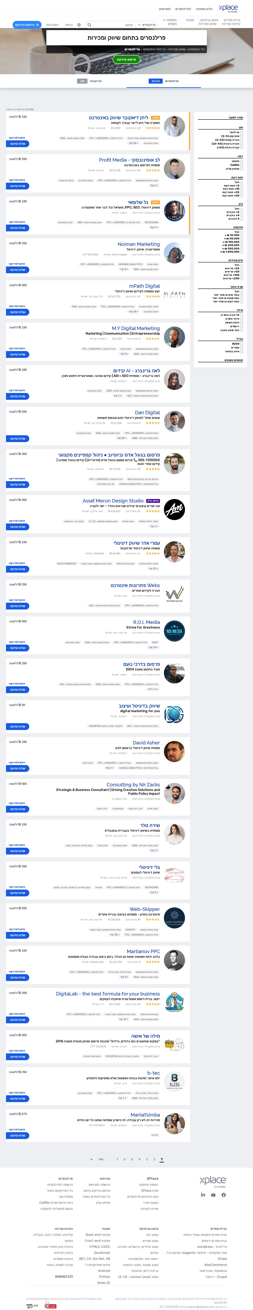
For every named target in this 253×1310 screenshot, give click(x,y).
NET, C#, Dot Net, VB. (94, 1259)
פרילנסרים (164, 81)
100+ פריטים (231, 274)
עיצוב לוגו (152, 1235)
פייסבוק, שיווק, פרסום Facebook (105, 726)
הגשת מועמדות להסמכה (56, 1209)
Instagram (151, 222)
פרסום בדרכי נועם (141, 664)
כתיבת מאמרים (63, 1259)
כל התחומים (196, 49)
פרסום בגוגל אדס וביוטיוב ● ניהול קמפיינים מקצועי (109, 455)
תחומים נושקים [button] (234, 360)
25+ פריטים (232, 268)
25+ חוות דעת (230, 192)
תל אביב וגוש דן (230, 314)
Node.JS (104, 1283)
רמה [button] (240, 156)
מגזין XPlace (149, 1191)
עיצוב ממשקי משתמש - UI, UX (103, 521)
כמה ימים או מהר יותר (226, 294)
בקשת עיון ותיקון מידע (38, 1299)
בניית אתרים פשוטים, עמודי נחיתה (143, 138)
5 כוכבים (234, 218)
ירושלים (234, 326)
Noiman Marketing (139, 244)
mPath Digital (144, 286)
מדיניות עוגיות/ (77, 1299)
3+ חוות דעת (231, 185)
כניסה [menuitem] (69, 25)
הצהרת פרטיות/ (59, 1299)
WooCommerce (66, 563)
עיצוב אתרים (128, 521)
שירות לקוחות (149, 1209)
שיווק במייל (103, 845)
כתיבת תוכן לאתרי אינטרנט (55, 1247)
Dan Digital (147, 412)
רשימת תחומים (148, 1184)
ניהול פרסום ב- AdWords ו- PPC (105, 138)
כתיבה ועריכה (64, 1229)
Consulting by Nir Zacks (133, 785)
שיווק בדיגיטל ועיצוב (139, 706)
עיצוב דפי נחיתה (66, 180)
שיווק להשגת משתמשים (147, 180)
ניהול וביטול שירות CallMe (56, 1203)
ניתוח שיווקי (152, 264)
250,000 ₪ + (230, 245)
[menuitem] (79, 24)
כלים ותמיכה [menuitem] (204, 9)
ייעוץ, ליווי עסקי (135, 808)
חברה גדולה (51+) (228, 147)
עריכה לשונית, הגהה (60, 1265)
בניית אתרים (218, 1229)
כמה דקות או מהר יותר (226, 301)
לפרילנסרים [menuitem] (183, 9)
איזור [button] (240, 310)
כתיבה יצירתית (63, 1253)
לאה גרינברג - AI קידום (136, 371)
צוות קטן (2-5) (230, 136)
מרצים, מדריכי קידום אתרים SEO (143, 479)
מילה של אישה (145, 1036)
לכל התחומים (64, 1276)
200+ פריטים (231, 278)
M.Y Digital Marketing (136, 328)
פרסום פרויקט (126, 59)
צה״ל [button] (239, 339)
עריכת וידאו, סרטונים (145, 1271)
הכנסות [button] (238, 227)
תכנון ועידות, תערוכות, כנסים (79, 845)
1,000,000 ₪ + (229, 251)
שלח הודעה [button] (17, 144)
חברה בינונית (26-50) (225, 143)
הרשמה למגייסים (99, 1184)
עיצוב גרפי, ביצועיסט (73, 521)
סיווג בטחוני (232, 351)
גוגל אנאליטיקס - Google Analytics (138, 484)
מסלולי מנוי (66, 1197)
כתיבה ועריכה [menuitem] (231, 24)
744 (100, 1159)
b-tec (153, 1073)
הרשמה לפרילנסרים (60, 1184)
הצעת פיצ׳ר (150, 1203)
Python (104, 1277)
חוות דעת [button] (237, 177)
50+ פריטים (232, 271)
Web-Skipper (145, 909)
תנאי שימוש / (94, 1299)
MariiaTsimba (145, 1115)
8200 (235, 343)
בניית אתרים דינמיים (125, 563)
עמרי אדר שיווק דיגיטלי (137, 543)
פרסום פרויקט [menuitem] (27, 25)
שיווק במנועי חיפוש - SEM (72, 138)
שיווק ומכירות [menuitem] (207, 24)
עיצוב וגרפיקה (148, 1229)
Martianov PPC (143, 951)
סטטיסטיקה (117, 808)
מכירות (99, 887)
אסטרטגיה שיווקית (92, 1056)
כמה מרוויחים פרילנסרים (142, 1197)
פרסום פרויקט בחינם (96, 1191)
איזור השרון (232, 318)
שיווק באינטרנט (151, 143)
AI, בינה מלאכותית (105, 484)
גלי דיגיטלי (149, 867)
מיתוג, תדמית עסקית (148, 306)
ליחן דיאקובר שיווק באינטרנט (118, 117)
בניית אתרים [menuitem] (232, 20)
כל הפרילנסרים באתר (96, 1197)
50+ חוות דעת (230, 195)
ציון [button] (241, 204)
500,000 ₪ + (230, 248)
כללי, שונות (102, 808)
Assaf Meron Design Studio (113, 501)
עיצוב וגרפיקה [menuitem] (209, 20)
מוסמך (235, 161)
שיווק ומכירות (176, 49)
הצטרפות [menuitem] (52, 25)
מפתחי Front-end (97, 1241)
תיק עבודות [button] (236, 260)
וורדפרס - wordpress (212, 1247)
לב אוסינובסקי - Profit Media (129, 160)
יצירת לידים (153, 689)
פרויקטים (89, 81)
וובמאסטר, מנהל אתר (213, 1271)
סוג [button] (241, 127)
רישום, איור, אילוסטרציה (143, 1259)
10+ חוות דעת (231, 188)
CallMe (234, 164)
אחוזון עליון (232, 168)
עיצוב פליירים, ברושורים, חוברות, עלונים (72, 887)
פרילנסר (234, 132)
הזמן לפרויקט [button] (17, 137)
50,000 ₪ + (231, 238)
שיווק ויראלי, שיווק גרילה (119, 972)
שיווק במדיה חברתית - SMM (145, 438)
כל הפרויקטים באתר (60, 1191)
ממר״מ (235, 347)
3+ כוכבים (233, 212)
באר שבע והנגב (229, 330)
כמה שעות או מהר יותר (225, 298)
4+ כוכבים (233, 215)
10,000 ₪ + (232, 235)
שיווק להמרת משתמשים (147, 763)
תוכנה (106, 1229)
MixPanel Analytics (130, 264)
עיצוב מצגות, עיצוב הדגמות (140, 1265)
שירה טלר (150, 825)
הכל (237, 182)
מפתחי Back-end (98, 1235)
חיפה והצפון (232, 322)
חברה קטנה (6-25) (227, 139)
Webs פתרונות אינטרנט (135, 585)
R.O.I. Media (146, 622)
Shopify (130, 929)
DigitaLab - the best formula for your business (108, 994)
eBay (155, 642)
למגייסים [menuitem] (165, 9)
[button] (220, 118)
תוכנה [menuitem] (190, 20)
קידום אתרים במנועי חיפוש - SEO (142, 396)
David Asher (146, 743)
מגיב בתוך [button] (236, 287)
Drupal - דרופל (216, 1277)
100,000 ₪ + (231, 241)
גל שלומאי (138, 202)
